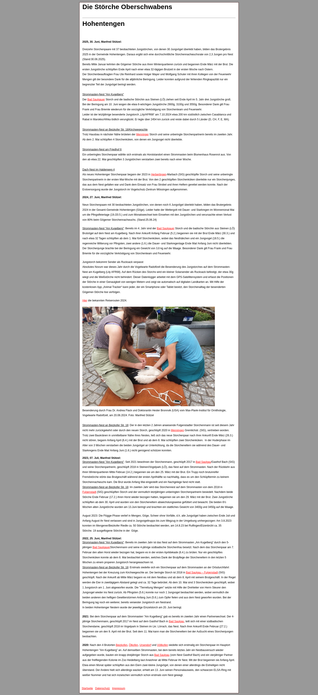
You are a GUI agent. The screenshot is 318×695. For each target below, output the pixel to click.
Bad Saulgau (203, 461)
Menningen (177, 430)
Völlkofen (162, 645)
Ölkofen (133, 645)
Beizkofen (121, 645)
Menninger (142, 134)
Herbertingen (158, 174)
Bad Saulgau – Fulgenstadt (202, 572)
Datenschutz (102, 688)
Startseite (87, 688)
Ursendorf (145, 645)
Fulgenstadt (89, 492)
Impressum (118, 688)
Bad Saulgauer (96, 99)
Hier (84, 300)
